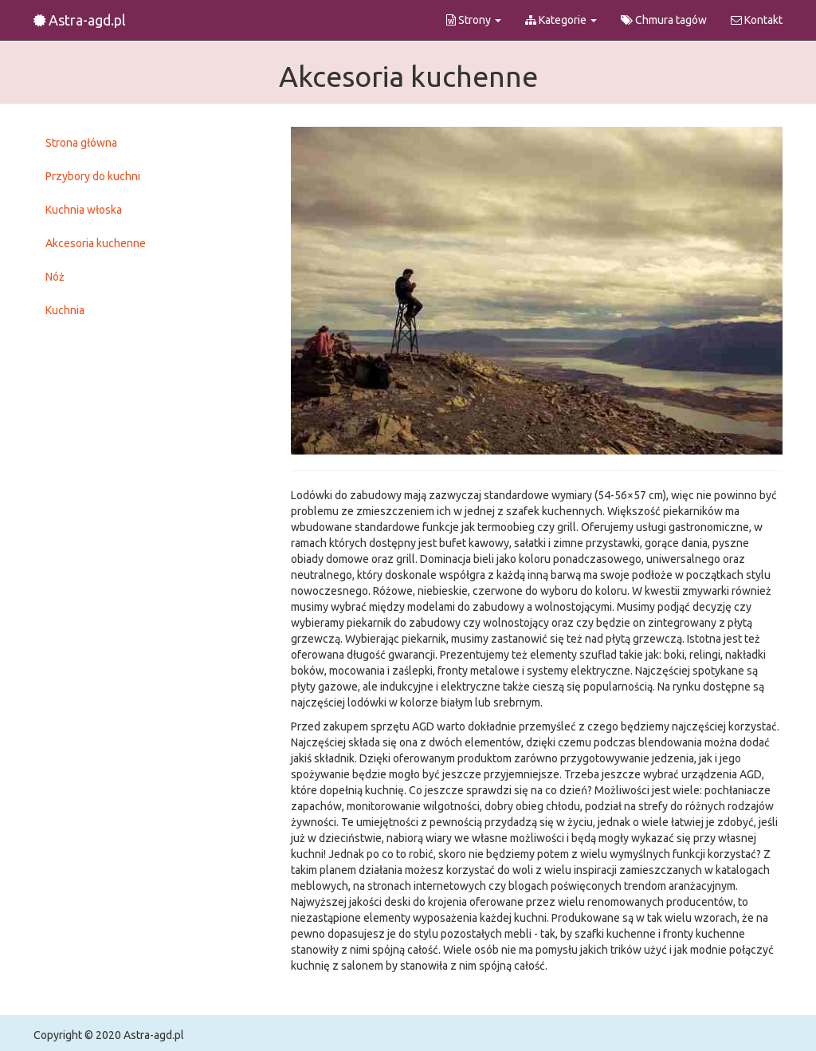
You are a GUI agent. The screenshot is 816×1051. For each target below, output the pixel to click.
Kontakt (757, 20)
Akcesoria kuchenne (95, 243)
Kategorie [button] (561, 20)
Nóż (55, 276)
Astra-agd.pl (79, 20)
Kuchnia (64, 310)
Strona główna (81, 142)
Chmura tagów (664, 20)
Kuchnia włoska (83, 209)
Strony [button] (473, 20)
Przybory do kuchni (92, 176)
